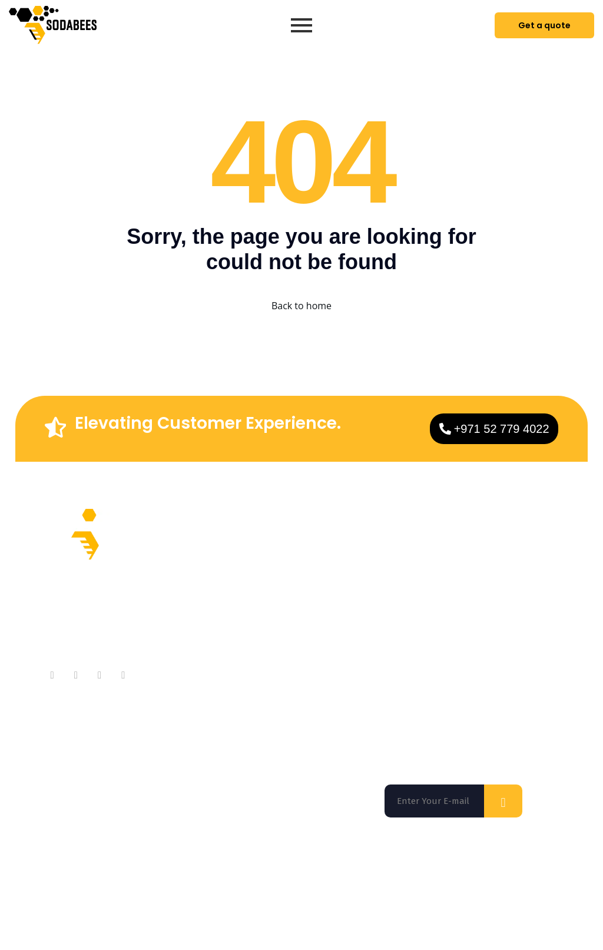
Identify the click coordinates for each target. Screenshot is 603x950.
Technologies (310, 630)
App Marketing (313, 654)
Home (294, 559)
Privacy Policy (506, 921)
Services (299, 583)
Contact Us (206, 607)
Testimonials (210, 630)
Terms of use (437, 921)
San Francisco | (156, 872)
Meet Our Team (216, 583)
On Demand (307, 607)
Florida (76, 872)
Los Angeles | (355, 872)
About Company (217, 559)
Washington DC (250, 872)
